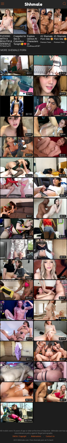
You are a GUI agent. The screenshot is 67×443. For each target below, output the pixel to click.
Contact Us (50, 436)
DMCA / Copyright (19, 436)
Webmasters (36, 436)
